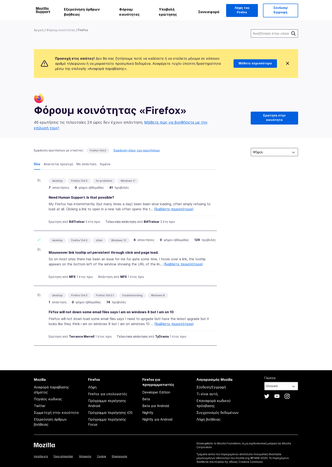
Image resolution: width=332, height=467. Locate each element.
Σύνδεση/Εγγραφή (280, 10)
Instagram (287, 396)
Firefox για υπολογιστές (107, 394)
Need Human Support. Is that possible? (81, 197)
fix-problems (104, 180)
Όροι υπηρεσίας (63, 456)
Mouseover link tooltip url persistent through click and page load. (103, 252)
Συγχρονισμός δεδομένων (217, 412)
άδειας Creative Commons (246, 461)
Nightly (147, 412)
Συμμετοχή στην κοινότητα (56, 412)
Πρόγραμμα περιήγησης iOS (110, 412)
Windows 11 (128, 180)
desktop (57, 240)
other (99, 240)
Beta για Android (155, 406)
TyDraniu (162, 336)
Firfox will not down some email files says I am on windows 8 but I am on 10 (111, 312)
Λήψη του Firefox (242, 10)
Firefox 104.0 (98, 150)
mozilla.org (41, 456)
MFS (72, 277)
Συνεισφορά (208, 12)
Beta (146, 399)
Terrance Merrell (81, 336)
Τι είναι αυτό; (207, 394)
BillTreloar (77, 221)
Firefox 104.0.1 (105, 295)
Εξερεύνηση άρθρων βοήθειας (82, 12)
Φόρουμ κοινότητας (129, 12)
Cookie (101, 456)
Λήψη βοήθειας (208, 419)
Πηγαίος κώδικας (48, 399)
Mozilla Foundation (229, 443)
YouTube (276, 396)
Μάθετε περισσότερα (255, 63)
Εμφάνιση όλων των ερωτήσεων (137, 150)
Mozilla (44, 445)
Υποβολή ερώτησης (168, 12)
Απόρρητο (85, 456)
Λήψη (92, 387)
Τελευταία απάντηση (120, 221)
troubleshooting (132, 295)
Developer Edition (156, 392)
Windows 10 (118, 240)
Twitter (39, 406)
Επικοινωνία (119, 456)
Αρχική (39, 30)
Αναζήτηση (293, 33)
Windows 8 (158, 295)
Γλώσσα (269, 378)
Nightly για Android (157, 419)
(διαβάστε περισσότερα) (174, 209)
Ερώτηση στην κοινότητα (274, 118)
